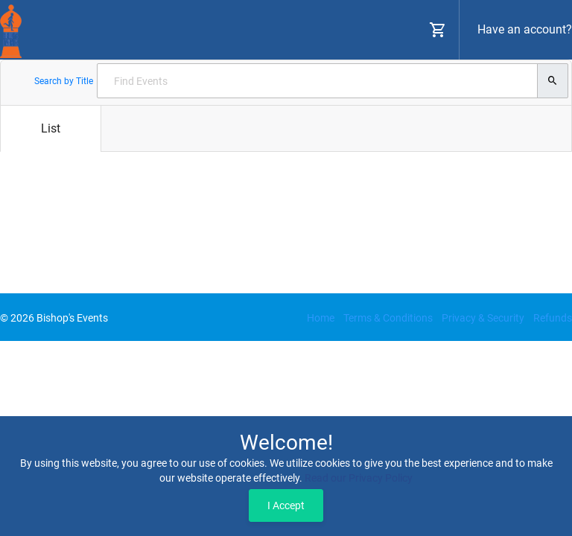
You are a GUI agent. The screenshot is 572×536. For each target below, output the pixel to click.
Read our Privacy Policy (359, 478)
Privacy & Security (483, 318)
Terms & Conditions (388, 318)
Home (320, 318)
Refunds (552, 318)
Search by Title (63, 81)
